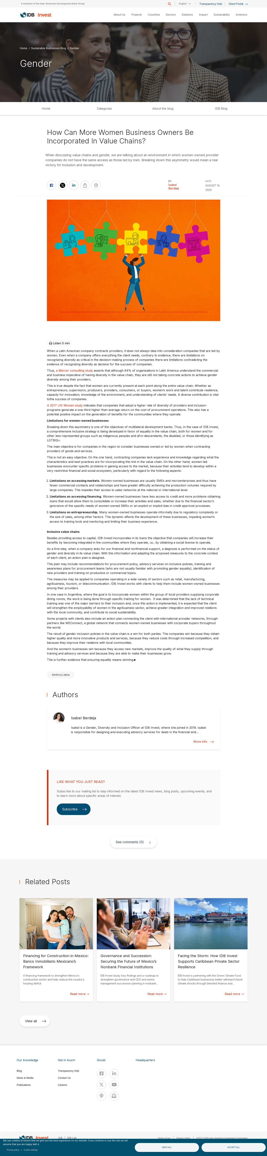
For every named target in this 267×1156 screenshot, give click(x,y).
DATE (208, 181)
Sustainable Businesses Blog (48, 48)
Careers (62, 1084)
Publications (24, 1084)
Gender (74, 48)
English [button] (183, 3)
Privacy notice (183, 1138)
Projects (136, 14)
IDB (60, 1137)
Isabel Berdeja (173, 186)
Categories (104, 108)
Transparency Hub (210, 3)
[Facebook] (101, 1073)
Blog (19, 1070)
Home (23, 48)
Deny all (167, 1147)
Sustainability (222, 14)
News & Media (25, 1077)
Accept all (234, 1147)
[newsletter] (114, 1096)
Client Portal (238, 3)
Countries (154, 14)
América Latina (61, 674)
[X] (101, 1084)
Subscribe (74, 809)
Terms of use (164, 1138)
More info (203, 741)
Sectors (171, 14)
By (170, 181)
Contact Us (64, 1077)
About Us (119, 14)
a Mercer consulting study (74, 370)
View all (35, 1021)
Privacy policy (13, 1150)
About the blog (162, 108)
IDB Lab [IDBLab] (72, 1137)
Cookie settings (31, 1150)
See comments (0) (130, 842)
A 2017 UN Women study (65, 405)
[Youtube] (114, 1084)
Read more (79, 994)
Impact (203, 14)
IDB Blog (221, 108)
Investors (241, 14)
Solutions (187, 14)
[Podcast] (101, 1096)
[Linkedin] (114, 1073)
